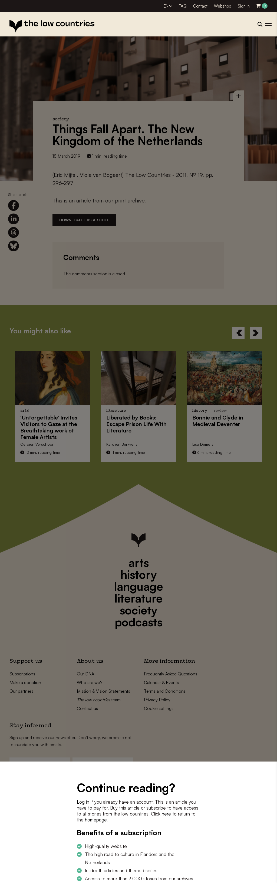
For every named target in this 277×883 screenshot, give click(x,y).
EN (166, 6)
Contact (200, 6)
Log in (83, 802)
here (166, 814)
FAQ (183, 6)
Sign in (244, 6)
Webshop (222, 6)
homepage (96, 820)
